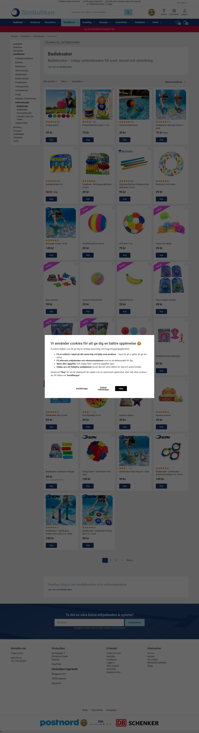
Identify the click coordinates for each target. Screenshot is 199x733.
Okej (121, 388)
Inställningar (82, 388)
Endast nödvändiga (103, 388)
